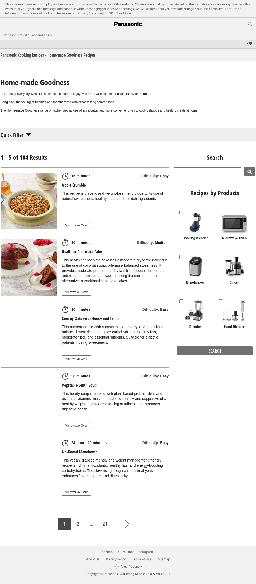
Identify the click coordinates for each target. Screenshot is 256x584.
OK (111, 13)
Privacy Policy (116, 559)
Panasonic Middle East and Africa (28, 35)
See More (124, 13)
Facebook (107, 552)
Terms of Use (142, 559)
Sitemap (164, 559)
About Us (93, 559)
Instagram (145, 552)
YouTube (128, 552)
